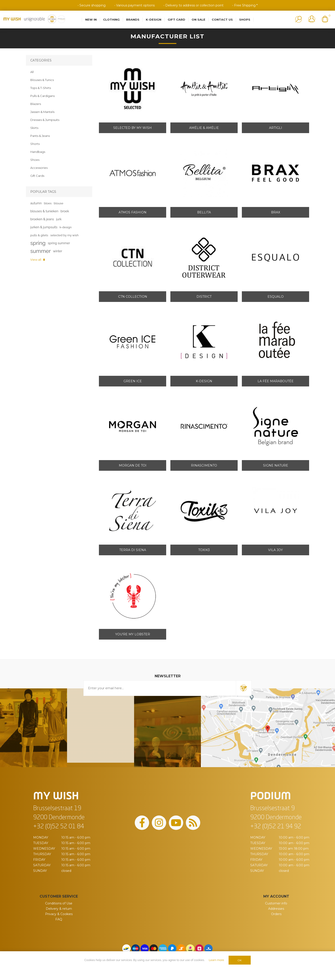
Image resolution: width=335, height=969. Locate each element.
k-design (66, 227)
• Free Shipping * (245, 5)
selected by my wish (64, 235)
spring (38, 243)
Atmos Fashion (132, 212)
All (32, 72)
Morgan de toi (132, 465)
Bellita (204, 212)
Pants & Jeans (40, 136)
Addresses (276, 909)
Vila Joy (275, 550)
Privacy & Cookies (59, 914)
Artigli (275, 128)
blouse (58, 203)
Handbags (37, 152)
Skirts (34, 128)
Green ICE (132, 381)
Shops (244, 19)
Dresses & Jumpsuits (44, 120)
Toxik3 (204, 550)
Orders (276, 914)
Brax (275, 212)
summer (40, 251)
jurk (59, 219)
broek (65, 211)
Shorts (35, 144)
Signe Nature (275, 465)
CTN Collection (132, 297)
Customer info (276, 903)
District (204, 297)
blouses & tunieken (44, 211)
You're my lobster (132, 634)
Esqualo (276, 297)
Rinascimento (204, 465)
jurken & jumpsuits (43, 227)
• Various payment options (134, 5)
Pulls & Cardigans (42, 96)
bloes (48, 203)
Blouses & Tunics (42, 80)
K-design (204, 381)
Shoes (34, 160)
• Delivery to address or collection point (193, 5)
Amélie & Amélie (204, 128)
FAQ (58, 919)
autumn (36, 203)
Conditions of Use (58, 903)
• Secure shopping (92, 5)
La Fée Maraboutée (276, 381)
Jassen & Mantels (42, 112)
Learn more (216, 960)
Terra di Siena (132, 550)
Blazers (35, 104)
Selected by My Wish (132, 128)
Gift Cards (37, 175)
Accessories (39, 167)
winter (57, 251)
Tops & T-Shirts (40, 88)
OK (239, 960)
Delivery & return (59, 909)
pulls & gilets (39, 235)
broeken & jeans (42, 219)
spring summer (59, 243)
